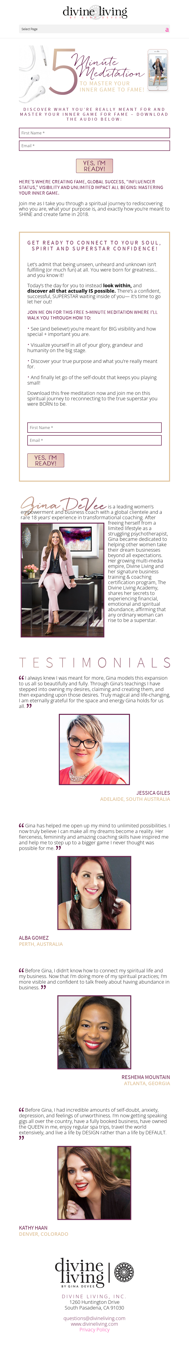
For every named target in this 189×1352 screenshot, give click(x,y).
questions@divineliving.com (94, 1318)
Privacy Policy (94, 1329)
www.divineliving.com (94, 1324)
